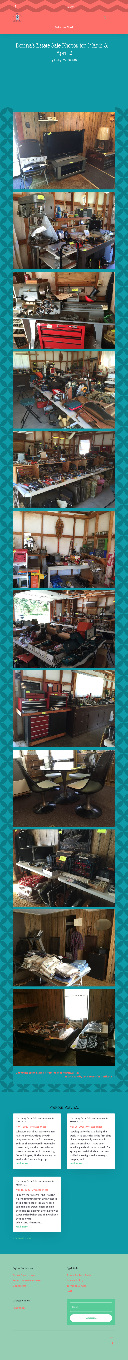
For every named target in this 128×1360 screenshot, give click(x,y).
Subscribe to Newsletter (27, 1280)
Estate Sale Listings (24, 1275)
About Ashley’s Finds (79, 1275)
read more (22, 1163)
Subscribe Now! (64, 27)
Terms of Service (76, 1285)
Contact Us (19, 1285)
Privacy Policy (75, 1280)
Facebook (19, 1307)
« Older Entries (22, 1238)
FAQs (70, 1291)
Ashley (57, 60)
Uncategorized (38, 1126)
